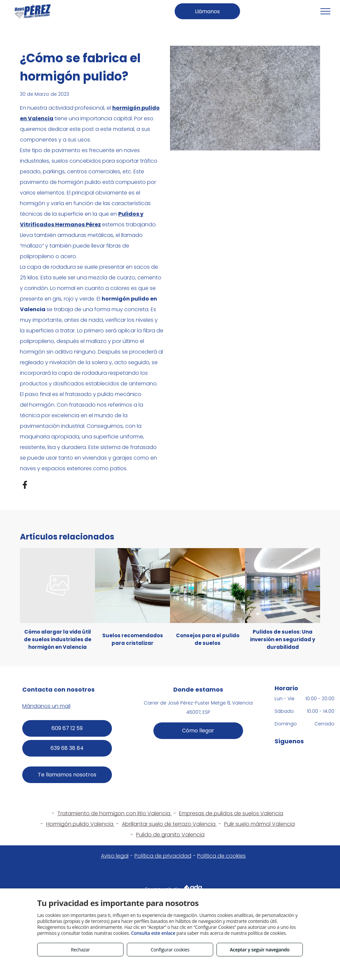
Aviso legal (114, 856)
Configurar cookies (170, 949)
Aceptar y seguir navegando (259, 949)
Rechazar (80, 949)
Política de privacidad (162, 856)
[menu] (325, 11)
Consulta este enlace (153, 933)
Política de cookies (221, 856)
